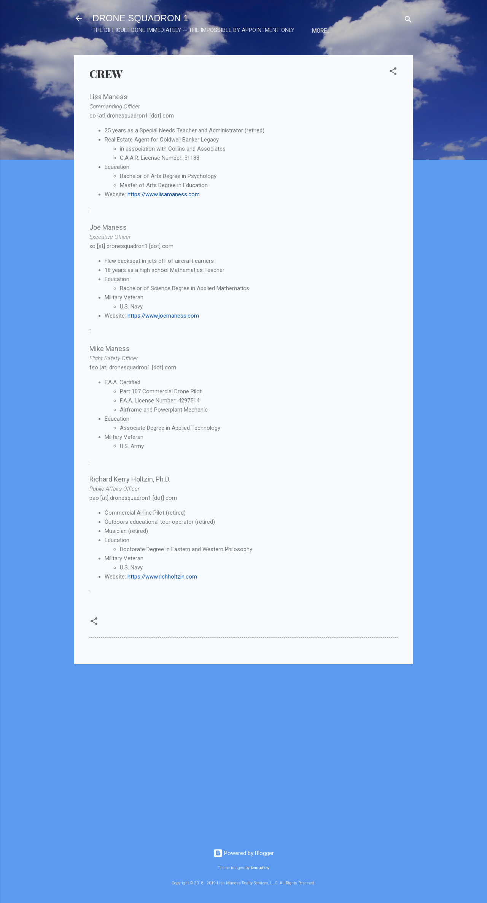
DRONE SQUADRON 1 (140, 18)
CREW (150, 54)
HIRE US (350, 54)
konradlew (260, 867)
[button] (393, 97)
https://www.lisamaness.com (163, 219)
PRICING (315, 54)
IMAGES (281, 54)
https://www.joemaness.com (163, 340)
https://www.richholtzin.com (162, 601)
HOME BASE (114, 54)
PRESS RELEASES (194, 54)
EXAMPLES (244, 54)
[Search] (408, 20)
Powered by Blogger (243, 853)
